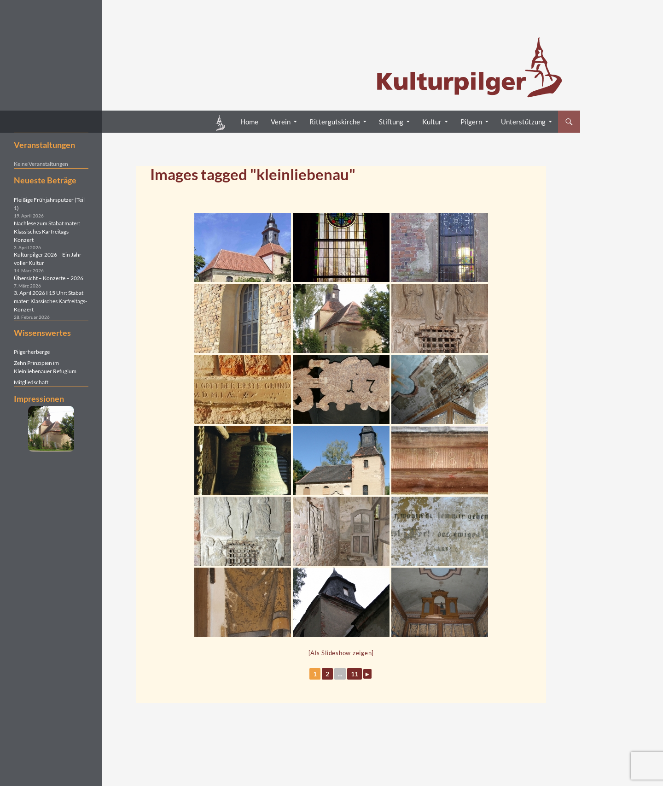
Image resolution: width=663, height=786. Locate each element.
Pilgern (471, 121)
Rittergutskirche (334, 121)
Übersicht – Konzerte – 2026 (48, 278)
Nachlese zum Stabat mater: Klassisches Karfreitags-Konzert (47, 231)
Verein (281, 121)
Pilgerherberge (32, 351)
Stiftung (391, 121)
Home (249, 121)
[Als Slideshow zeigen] (341, 653)
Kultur (432, 121)
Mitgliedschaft (31, 382)
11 (354, 674)
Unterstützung (523, 121)
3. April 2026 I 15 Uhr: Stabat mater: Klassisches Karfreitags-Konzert (50, 301)
